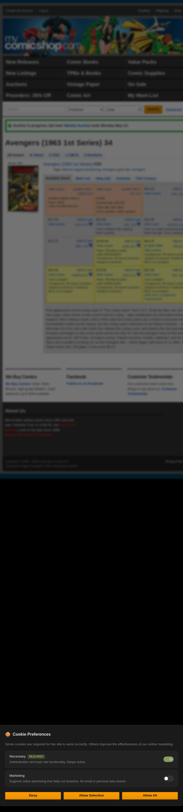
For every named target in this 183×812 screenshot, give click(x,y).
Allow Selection (91, 795)
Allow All (150, 795)
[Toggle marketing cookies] (168, 778)
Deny (33, 795)
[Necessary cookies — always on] (168, 759)
